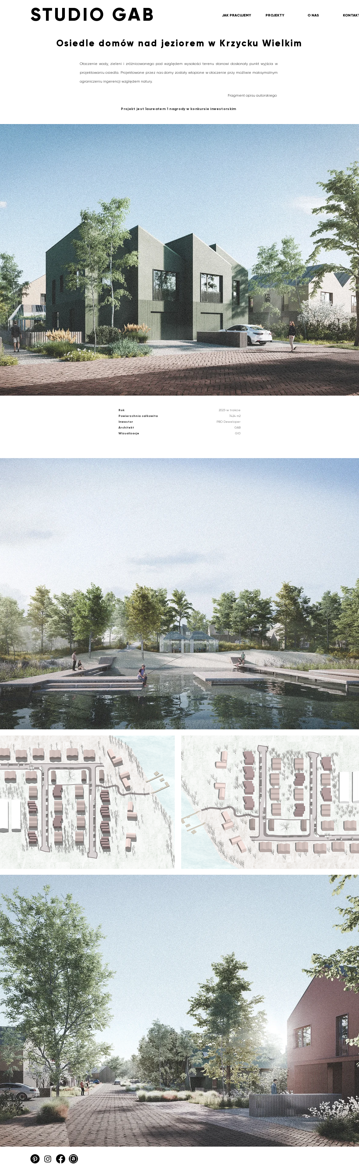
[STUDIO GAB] (135, 14)
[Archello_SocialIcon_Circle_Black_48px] (73, 1158)
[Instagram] (47, 1158)
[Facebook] (60, 1158)
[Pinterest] (35, 1158)
